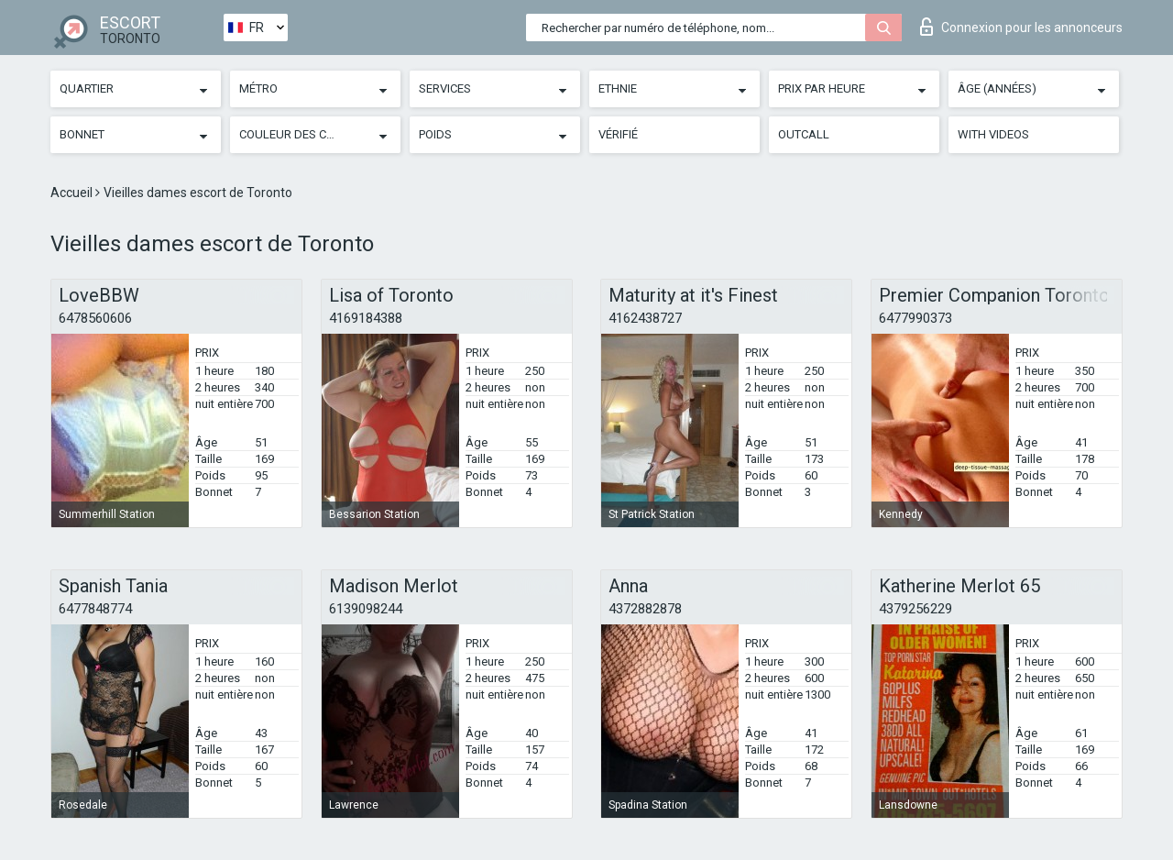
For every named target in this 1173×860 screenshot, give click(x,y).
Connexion (1021, 27)
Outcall (803, 134)
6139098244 (365, 609)
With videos (993, 134)
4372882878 (645, 609)
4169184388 (365, 318)
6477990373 (915, 318)
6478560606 (95, 318)
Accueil (72, 192)
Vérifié (618, 134)
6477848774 (95, 609)
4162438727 (645, 318)
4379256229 (915, 609)
